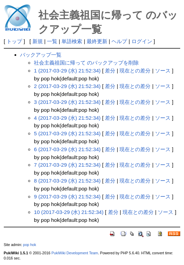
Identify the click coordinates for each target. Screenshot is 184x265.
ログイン (142, 41)
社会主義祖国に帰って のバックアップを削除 (86, 63)
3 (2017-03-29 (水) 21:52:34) (67, 102)
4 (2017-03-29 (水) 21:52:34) (67, 118)
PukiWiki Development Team (74, 253)
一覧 (52, 41)
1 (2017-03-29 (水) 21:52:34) (67, 70)
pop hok (29, 245)
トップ (14, 41)
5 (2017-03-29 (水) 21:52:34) (67, 133)
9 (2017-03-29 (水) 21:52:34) (67, 196)
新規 (37, 41)
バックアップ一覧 (40, 55)
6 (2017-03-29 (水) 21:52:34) (67, 149)
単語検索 (71, 41)
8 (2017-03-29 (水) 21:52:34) (67, 181)
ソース (163, 70)
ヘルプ (119, 41)
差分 (110, 70)
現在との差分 (135, 70)
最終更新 (97, 41)
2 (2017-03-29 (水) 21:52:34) (67, 86)
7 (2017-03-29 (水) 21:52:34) (67, 165)
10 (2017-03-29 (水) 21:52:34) (69, 212)
